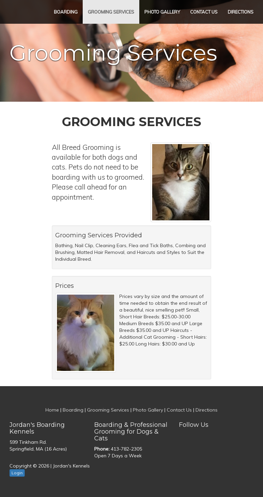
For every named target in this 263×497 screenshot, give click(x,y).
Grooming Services (111, 12)
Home (52, 410)
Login (17, 472)
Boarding (66, 12)
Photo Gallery (162, 12)
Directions (241, 12)
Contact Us (204, 12)
